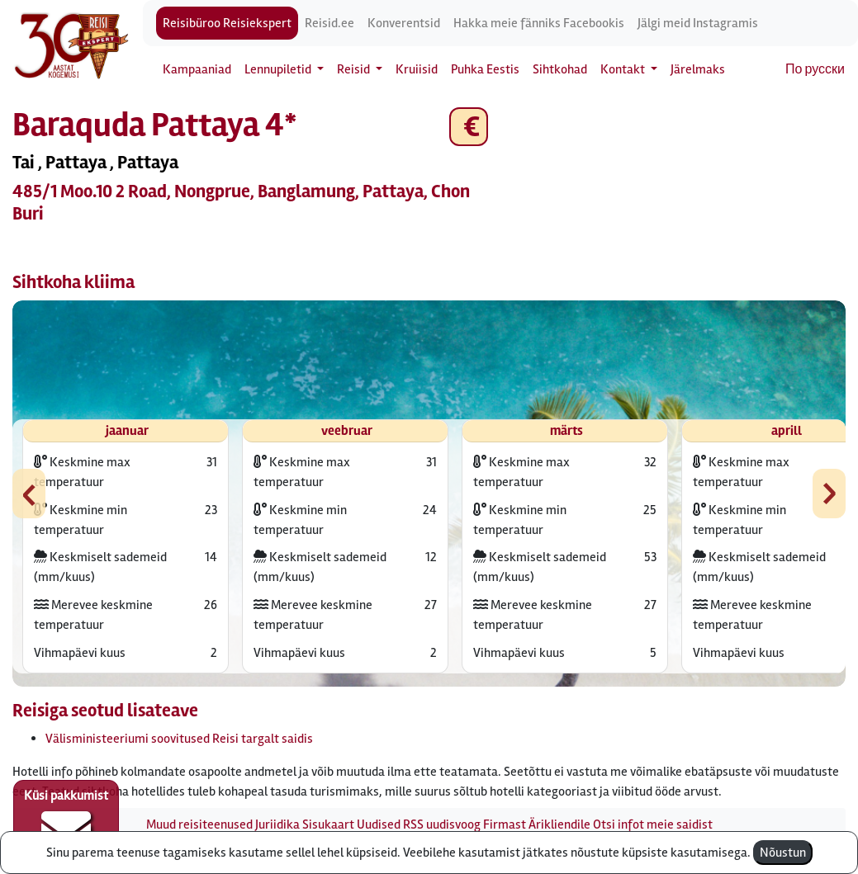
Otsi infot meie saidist (653, 824)
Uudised (379, 824)
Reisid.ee (329, 23)
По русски (815, 69)
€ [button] (468, 126)
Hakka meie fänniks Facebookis (538, 23)
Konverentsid (403, 23)
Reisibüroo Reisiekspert (227, 23)
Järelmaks (698, 69)
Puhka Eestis (485, 69)
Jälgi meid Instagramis (698, 23)
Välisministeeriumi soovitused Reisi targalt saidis (179, 738)
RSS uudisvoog (442, 824)
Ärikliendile (559, 824)
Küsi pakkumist (66, 821)
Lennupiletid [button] (279, 69)
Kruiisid (417, 69)
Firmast (504, 824)
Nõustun (783, 852)
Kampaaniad (197, 69)
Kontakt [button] (623, 69)
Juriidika (277, 824)
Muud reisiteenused (199, 824)
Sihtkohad (560, 69)
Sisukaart (328, 824)
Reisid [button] (354, 69)
